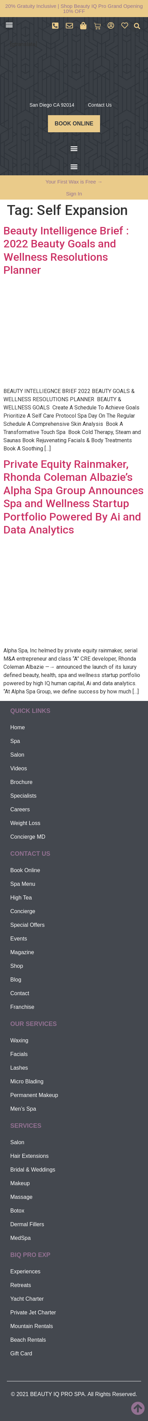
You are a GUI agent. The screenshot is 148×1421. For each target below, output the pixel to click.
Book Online (25, 870)
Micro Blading (27, 1081)
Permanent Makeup (34, 1095)
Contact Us (100, 105)
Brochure (21, 782)
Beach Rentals (28, 1340)
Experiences (25, 1271)
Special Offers (27, 925)
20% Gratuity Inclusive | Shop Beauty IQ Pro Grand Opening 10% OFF (74, 8)
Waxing (19, 1040)
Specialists (23, 796)
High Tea (21, 898)
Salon (17, 755)
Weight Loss (25, 823)
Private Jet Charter (33, 1312)
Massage (21, 1197)
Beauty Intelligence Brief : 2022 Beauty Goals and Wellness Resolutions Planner (66, 250)
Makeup (20, 1183)
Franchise (22, 1007)
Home (17, 727)
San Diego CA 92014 (51, 105)
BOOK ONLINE (74, 123)
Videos (18, 768)
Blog (15, 980)
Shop (16, 966)
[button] (9, 24)
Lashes (19, 1068)
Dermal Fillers (27, 1224)
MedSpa (20, 1238)
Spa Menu (22, 884)
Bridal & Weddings (32, 1170)
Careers (20, 809)
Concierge (22, 911)
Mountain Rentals (31, 1326)
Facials (19, 1054)
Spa (15, 741)
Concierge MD (27, 837)
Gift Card (21, 1353)
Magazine (22, 952)
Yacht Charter (27, 1299)
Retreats (20, 1285)
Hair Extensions (29, 1156)
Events (18, 939)
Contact (19, 993)
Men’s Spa (23, 1109)
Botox (17, 1211)
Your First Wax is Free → (74, 182)
